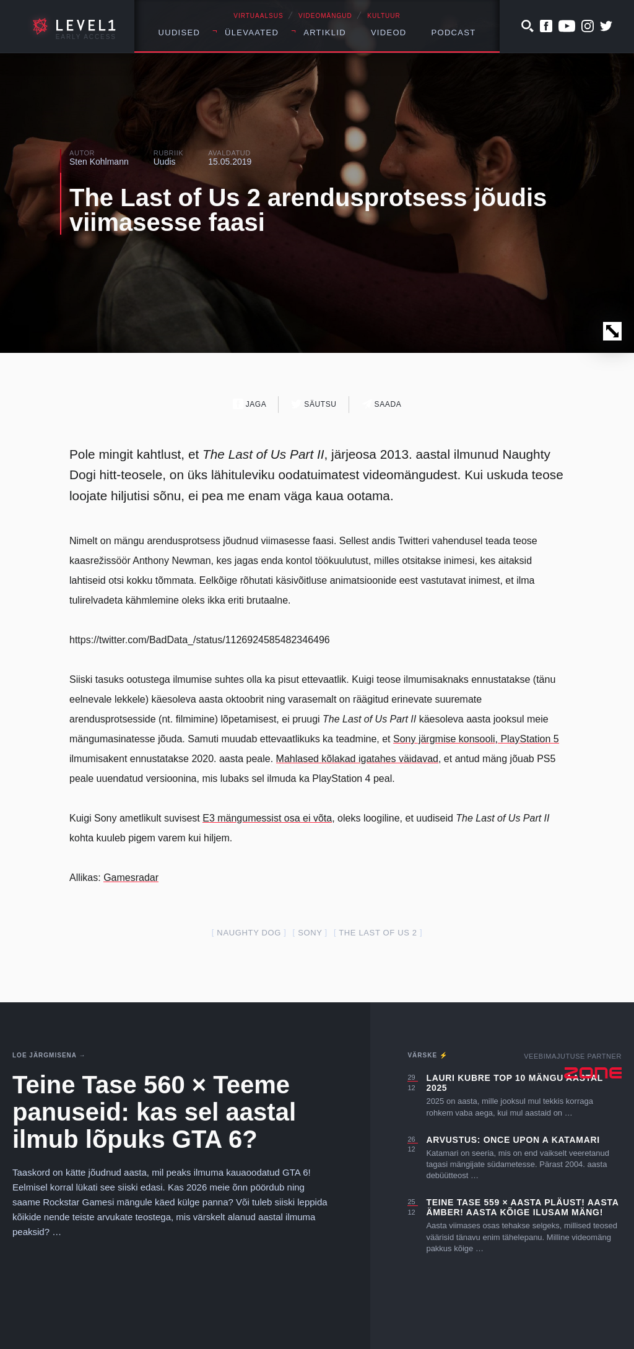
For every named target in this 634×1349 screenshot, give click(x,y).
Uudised (179, 32)
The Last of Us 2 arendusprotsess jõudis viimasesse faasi (308, 210)
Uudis (165, 162)
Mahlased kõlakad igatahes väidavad (357, 758)
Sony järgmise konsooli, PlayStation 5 (476, 739)
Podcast (454, 32)
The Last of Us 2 (378, 932)
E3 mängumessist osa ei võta (267, 818)
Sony (310, 932)
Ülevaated (252, 32)
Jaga (250, 404)
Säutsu (313, 404)
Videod (389, 32)
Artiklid (324, 32)
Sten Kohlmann (99, 162)
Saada (382, 404)
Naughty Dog (249, 932)
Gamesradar (130, 877)
